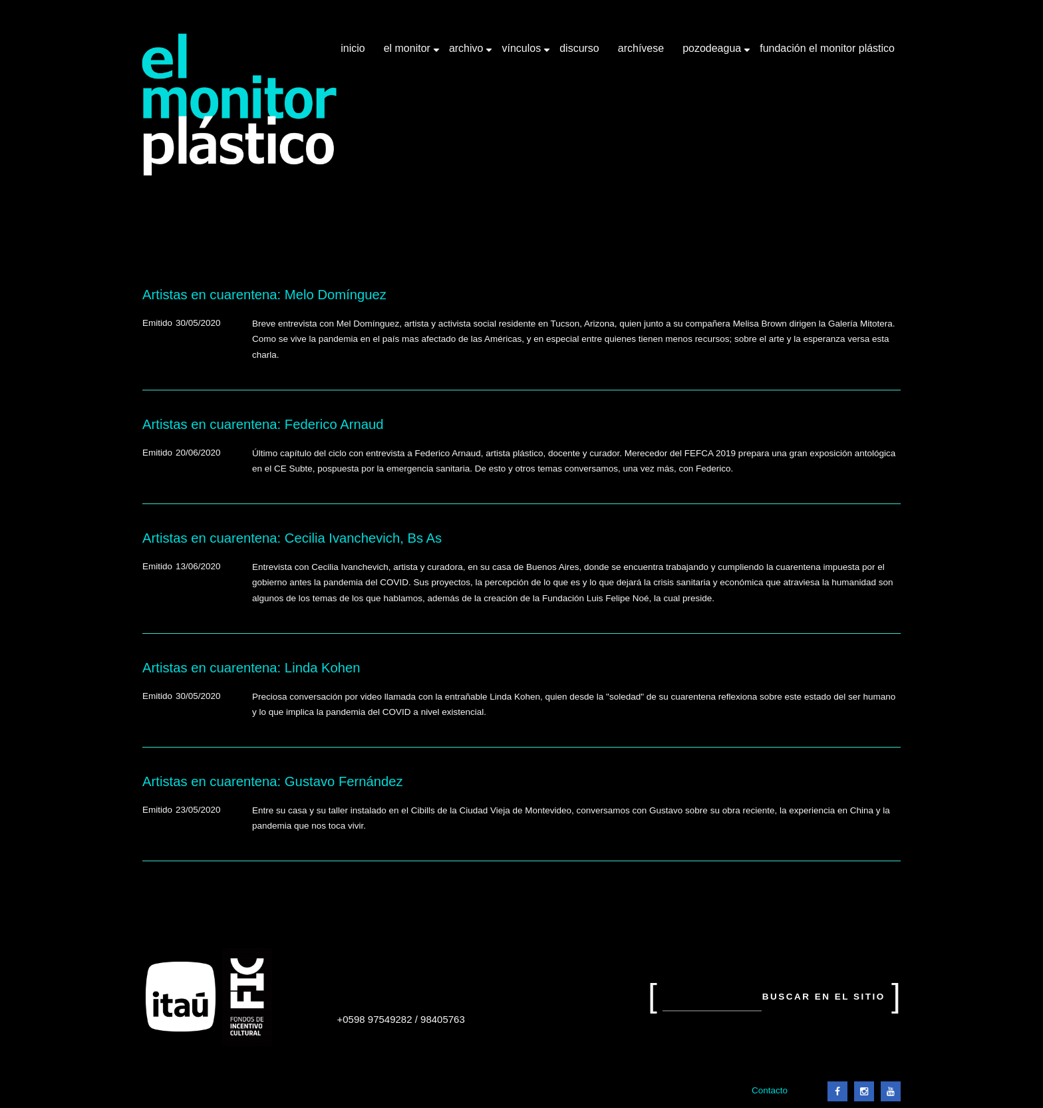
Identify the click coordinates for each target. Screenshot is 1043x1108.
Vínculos (522, 53)
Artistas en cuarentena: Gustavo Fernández (272, 781)
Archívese (641, 48)
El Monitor (408, 53)
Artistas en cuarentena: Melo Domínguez (264, 294)
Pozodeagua (713, 53)
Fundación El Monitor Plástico (827, 48)
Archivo (467, 53)
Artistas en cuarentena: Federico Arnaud (262, 424)
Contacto (770, 1090)
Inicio (353, 48)
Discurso (579, 48)
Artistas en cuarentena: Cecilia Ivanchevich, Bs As (292, 538)
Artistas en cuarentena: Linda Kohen (251, 667)
